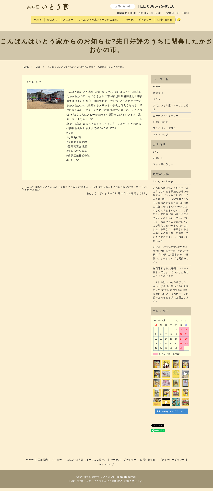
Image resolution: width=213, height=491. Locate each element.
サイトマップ (160, 137)
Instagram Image (163, 184)
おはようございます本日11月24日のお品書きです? (116, 196)
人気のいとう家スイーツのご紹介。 (101, 18)
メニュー (68, 18)
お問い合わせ (169, 18)
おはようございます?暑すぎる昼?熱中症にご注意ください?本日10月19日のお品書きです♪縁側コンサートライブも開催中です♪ (171, 258)
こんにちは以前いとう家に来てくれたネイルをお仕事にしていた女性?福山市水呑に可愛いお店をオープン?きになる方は (86, 191)
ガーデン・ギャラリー (142, 18)
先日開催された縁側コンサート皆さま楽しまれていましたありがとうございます (171, 275)
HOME (34, 18)
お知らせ (158, 161)
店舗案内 (51, 18)
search (30, 23)
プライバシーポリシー (166, 131)
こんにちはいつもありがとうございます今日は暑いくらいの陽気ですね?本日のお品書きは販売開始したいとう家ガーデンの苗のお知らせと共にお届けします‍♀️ (171, 295)
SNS (38, 70)
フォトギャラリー (163, 167)
